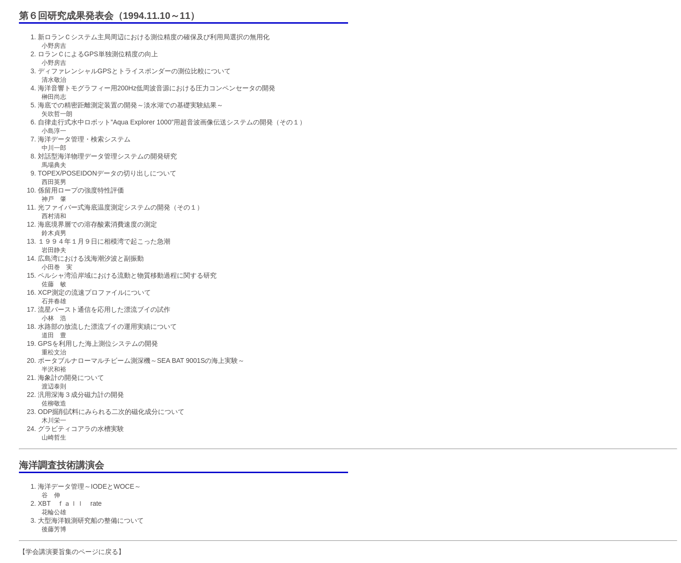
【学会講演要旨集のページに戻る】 (72, 551)
